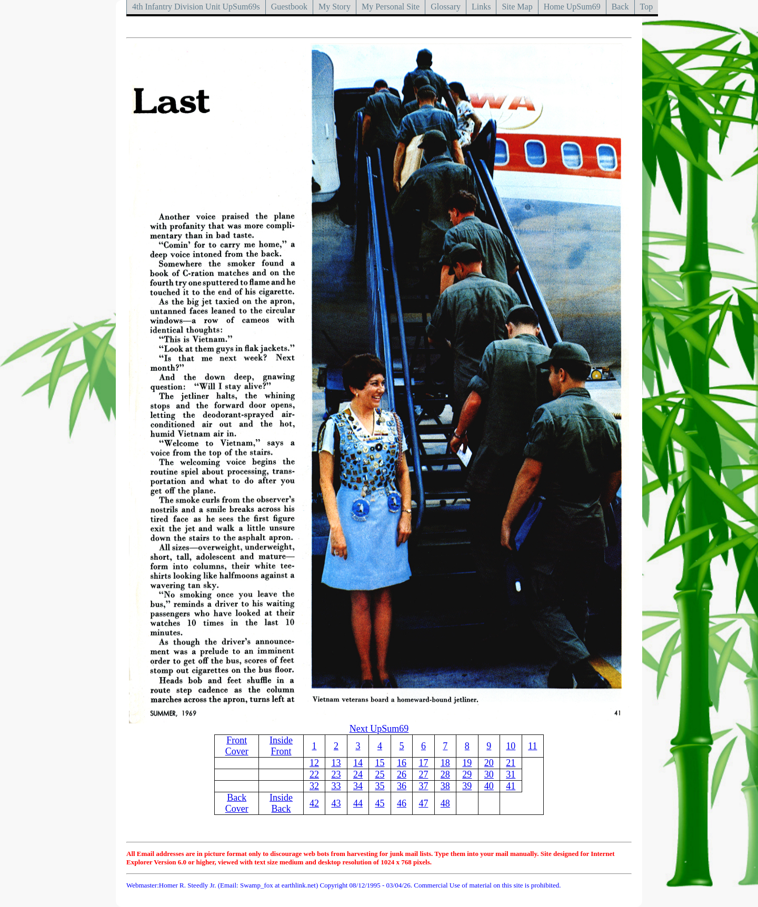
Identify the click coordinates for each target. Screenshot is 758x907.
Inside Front (281, 746)
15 (379, 763)
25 (379, 774)
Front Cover (236, 746)
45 (379, 803)
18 (445, 763)
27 (423, 774)
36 (401, 786)
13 (336, 763)
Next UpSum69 (379, 728)
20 (489, 763)
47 (423, 803)
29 (467, 774)
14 (358, 763)
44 (358, 803)
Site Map (517, 6)
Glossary (446, 6)
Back (620, 6)
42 (314, 803)
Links (481, 6)
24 (358, 774)
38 (445, 786)
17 (423, 763)
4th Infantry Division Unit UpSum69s (196, 6)
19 (467, 763)
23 (336, 774)
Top (646, 6)
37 (423, 786)
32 (314, 786)
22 (314, 774)
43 (336, 803)
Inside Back (281, 803)
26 (401, 774)
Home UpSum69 (572, 6)
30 (489, 774)
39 (467, 786)
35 (379, 786)
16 (401, 763)
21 (510, 763)
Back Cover (236, 803)
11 (532, 746)
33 (336, 786)
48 (445, 803)
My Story (334, 6)
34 (358, 786)
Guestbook (289, 6)
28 (445, 774)
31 (510, 774)
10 (510, 746)
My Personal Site (391, 6)
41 (510, 786)
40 (489, 786)
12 (314, 763)
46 (401, 803)
